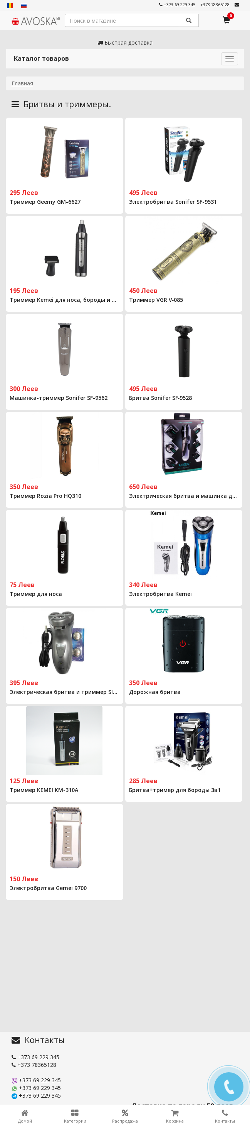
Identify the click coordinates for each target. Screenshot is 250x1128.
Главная (22, 83)
